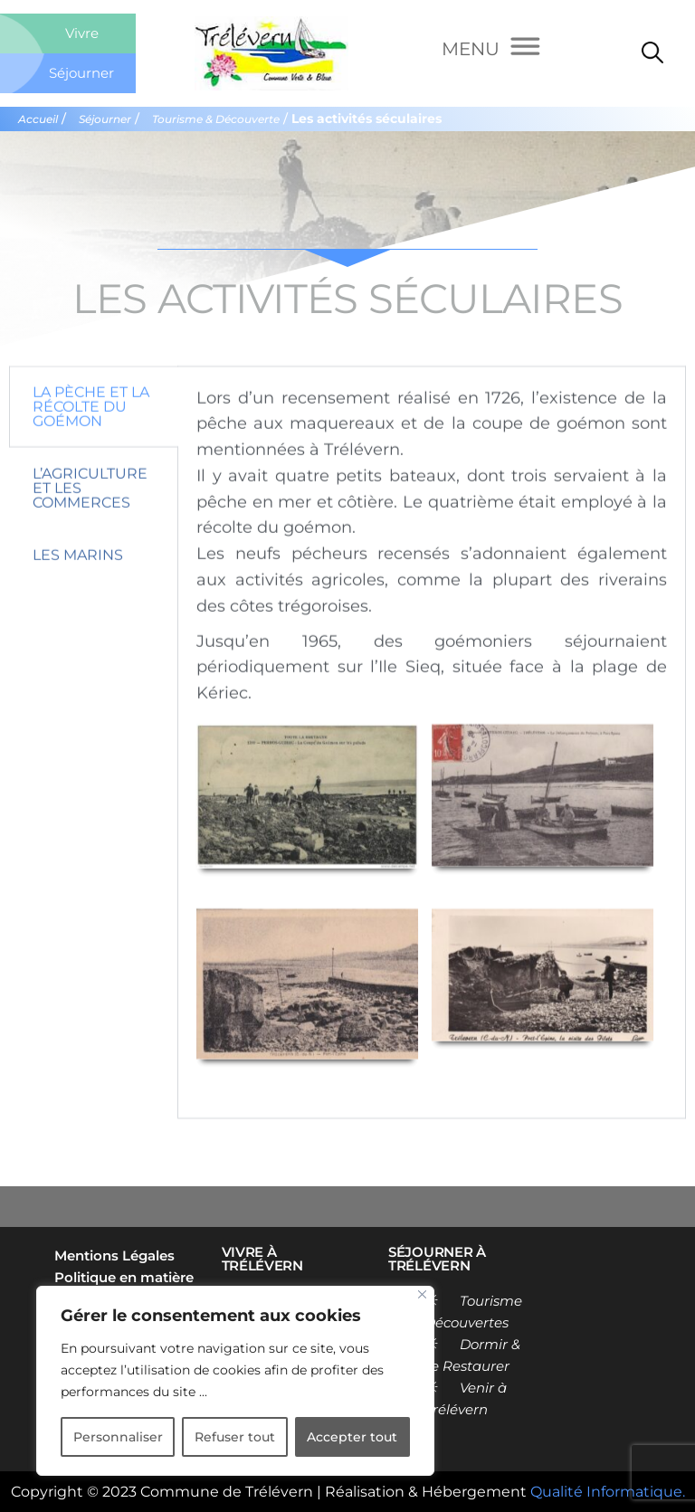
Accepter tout (352, 1437)
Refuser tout (235, 1437)
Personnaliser (118, 1437)
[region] (235, 1381)
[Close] (422, 1294)
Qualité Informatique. (607, 1491)
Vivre (82, 33)
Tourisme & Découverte (216, 119)
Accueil (38, 119)
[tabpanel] (431, 804)
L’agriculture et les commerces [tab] (90, 549)
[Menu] (491, 49)
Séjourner (81, 72)
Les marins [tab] (78, 615)
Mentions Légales (114, 1255)
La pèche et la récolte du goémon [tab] (91, 467)
